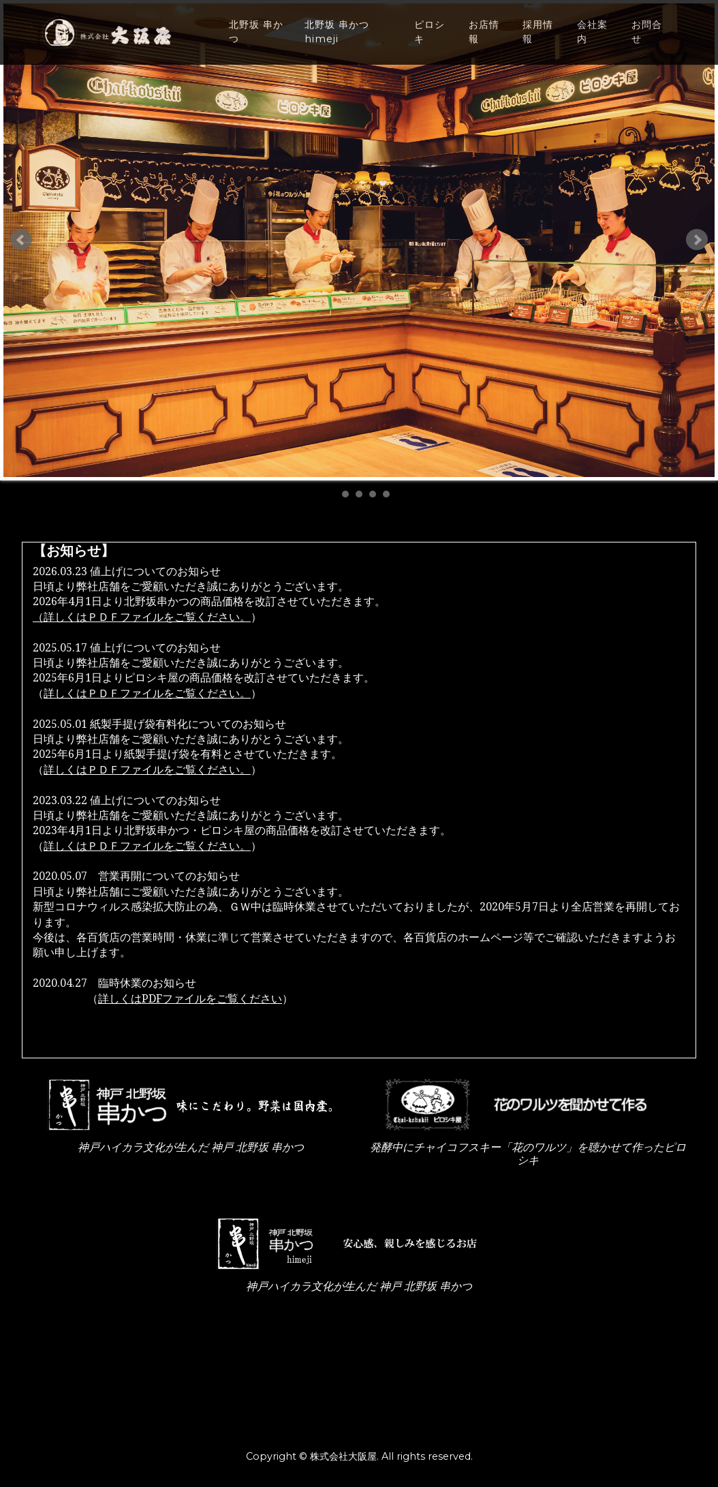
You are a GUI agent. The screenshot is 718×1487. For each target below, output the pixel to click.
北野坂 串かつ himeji (337, 42)
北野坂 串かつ (256, 42)
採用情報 (537, 42)
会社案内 (592, 42)
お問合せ (646, 42)
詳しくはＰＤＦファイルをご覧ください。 (147, 693)
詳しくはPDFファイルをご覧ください (190, 998)
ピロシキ (429, 42)
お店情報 (484, 42)
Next (697, 240)
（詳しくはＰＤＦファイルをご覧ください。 (142, 617)
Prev (21, 240)
